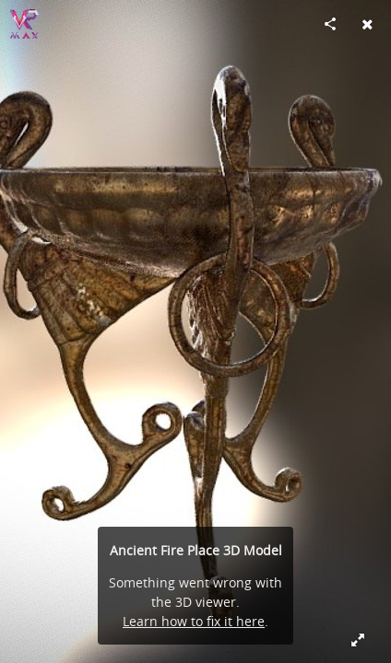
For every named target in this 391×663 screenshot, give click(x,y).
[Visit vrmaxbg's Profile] (24, 24)
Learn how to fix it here (194, 621)
